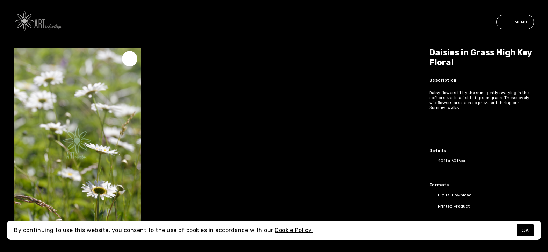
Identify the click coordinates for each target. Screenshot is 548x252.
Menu (515, 22)
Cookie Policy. (294, 230)
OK (525, 230)
